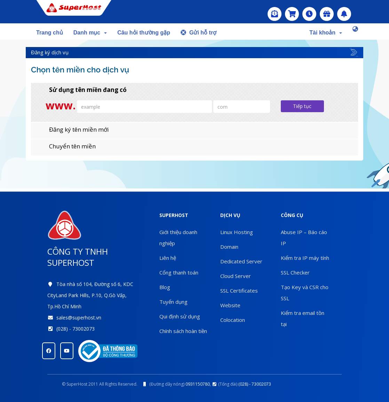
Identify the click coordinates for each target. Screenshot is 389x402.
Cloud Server (235, 275)
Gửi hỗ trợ (198, 33)
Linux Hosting (236, 232)
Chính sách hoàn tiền (183, 330)
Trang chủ (49, 33)
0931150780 (197, 384)
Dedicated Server (241, 261)
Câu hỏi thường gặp (143, 33)
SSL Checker (295, 272)
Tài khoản (325, 33)
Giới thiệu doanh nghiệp (178, 238)
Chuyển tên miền (67, 146)
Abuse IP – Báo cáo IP (304, 238)
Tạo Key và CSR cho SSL (304, 293)
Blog (164, 287)
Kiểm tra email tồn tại (302, 318)
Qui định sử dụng (179, 316)
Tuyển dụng (173, 301)
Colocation (232, 319)
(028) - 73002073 (75, 328)
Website (230, 305)
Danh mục (90, 33)
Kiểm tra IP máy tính (305, 257)
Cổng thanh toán (178, 272)
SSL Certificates (239, 290)
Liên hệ (167, 257)
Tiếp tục (302, 106)
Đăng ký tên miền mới (73, 129)
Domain (229, 246)
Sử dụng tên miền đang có (82, 90)
